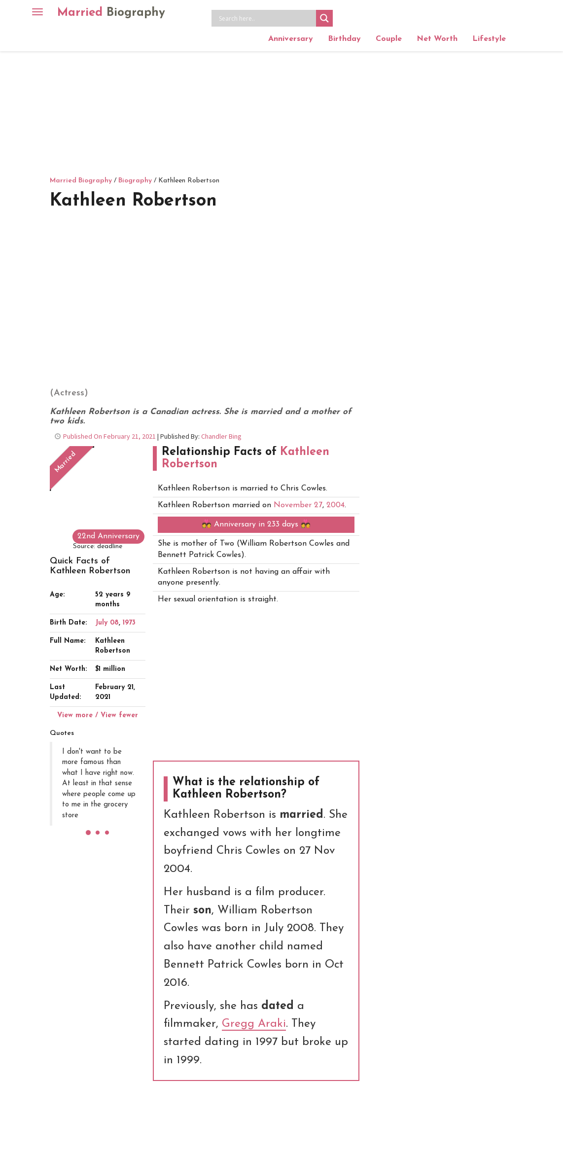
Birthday (344, 39)
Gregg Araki (254, 1024)
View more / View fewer (97, 715)
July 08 (107, 623)
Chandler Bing (221, 436)
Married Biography (81, 180)
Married (111, 13)
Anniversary (290, 39)
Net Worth (437, 39)
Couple (389, 39)
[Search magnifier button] (324, 18)
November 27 (298, 505)
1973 (129, 623)
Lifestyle (489, 39)
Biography (135, 180)
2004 (335, 505)
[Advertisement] (281, 101)
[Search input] (266, 18)
